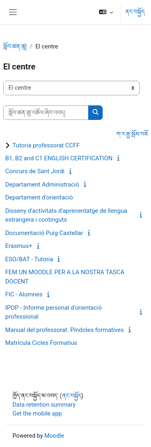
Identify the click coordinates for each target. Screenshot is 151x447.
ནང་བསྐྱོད (135, 11)
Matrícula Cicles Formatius (41, 342)
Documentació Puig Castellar (44, 233)
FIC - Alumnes (24, 294)
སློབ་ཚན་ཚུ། (15, 46)
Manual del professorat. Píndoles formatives (64, 330)
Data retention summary (44, 404)
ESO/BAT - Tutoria (29, 259)
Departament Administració (42, 184)
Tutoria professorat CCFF (46, 145)
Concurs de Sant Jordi (34, 171)
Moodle (54, 435)
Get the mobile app (37, 413)
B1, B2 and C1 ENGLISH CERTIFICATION (58, 158)
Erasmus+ (18, 246)
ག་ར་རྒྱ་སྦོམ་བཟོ (132, 134)
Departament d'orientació (39, 197)
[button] (106, 12)
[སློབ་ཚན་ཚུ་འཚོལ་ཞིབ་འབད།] (46, 112)
